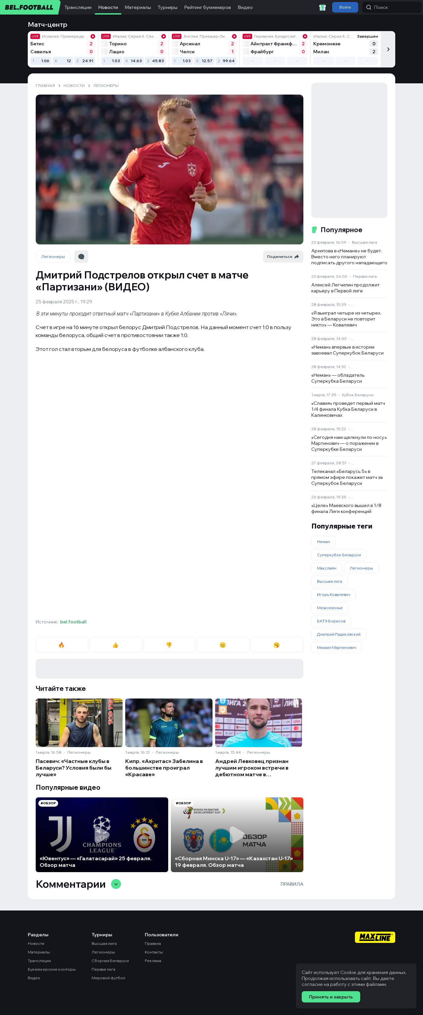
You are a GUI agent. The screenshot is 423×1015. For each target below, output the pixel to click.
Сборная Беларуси (110, 960)
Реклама (153, 960)
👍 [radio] (116, 645)
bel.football (73, 622)
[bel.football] (30, 7)
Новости (108, 7)
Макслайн (326, 568)
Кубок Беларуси (357, 394)
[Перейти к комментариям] (81, 256)
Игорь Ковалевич (333, 594)
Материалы (138, 7)
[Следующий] (388, 49)
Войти (345, 7)
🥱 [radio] (277, 645)
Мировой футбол (108, 977)
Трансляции (78, 7)
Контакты (154, 952)
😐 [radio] (223, 645)
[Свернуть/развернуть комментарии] (116, 884)
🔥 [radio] (62, 645)
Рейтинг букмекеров (207, 7)
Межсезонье (330, 607)
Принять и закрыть (331, 997)
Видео (245, 7)
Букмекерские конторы (52, 969)
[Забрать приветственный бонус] (322, 7)
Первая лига (365, 276)
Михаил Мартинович (336, 647)
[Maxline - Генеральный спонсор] (375, 938)
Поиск (377, 7)
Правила (292, 884)
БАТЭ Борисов (331, 620)
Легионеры (53, 256)
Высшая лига (364, 242)
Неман (323, 541)
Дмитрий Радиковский (339, 634)
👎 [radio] (169, 645)
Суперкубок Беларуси (339, 554)
